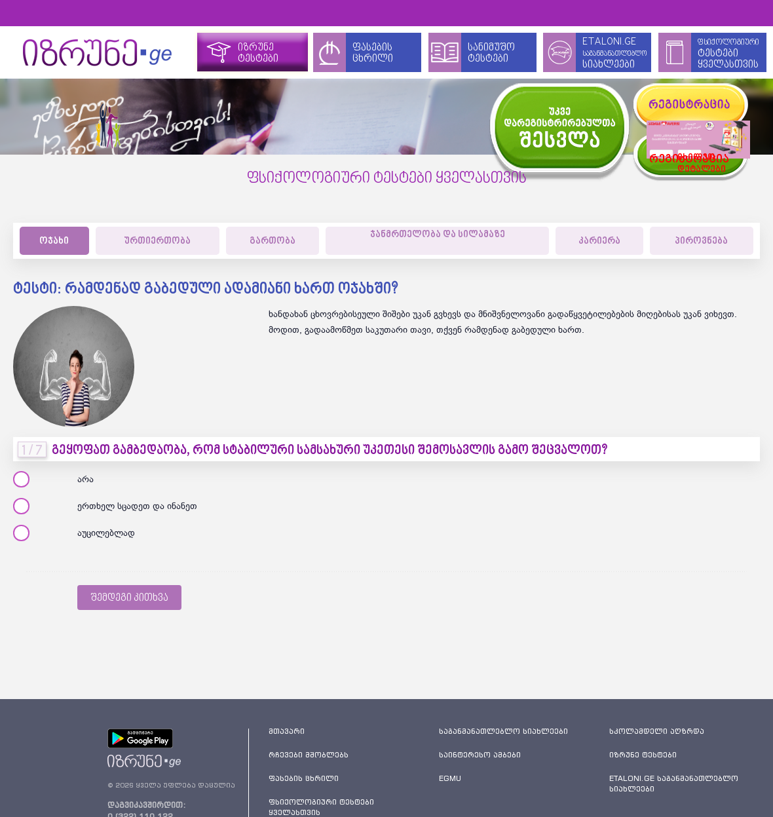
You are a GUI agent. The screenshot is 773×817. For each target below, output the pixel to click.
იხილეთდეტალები (689, 155)
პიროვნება (701, 241)
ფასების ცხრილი (304, 778)
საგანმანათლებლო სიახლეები (503, 731)
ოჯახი (54, 241)
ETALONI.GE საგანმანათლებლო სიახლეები (673, 783)
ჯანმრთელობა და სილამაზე (437, 235)
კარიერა (599, 241)
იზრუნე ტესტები (643, 754)
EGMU (450, 778)
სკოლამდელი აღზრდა (656, 731)
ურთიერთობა (157, 241)
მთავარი (287, 731)
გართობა (272, 241)
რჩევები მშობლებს (309, 754)
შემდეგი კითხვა (129, 598)
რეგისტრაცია (661, 155)
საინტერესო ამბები (480, 754)
